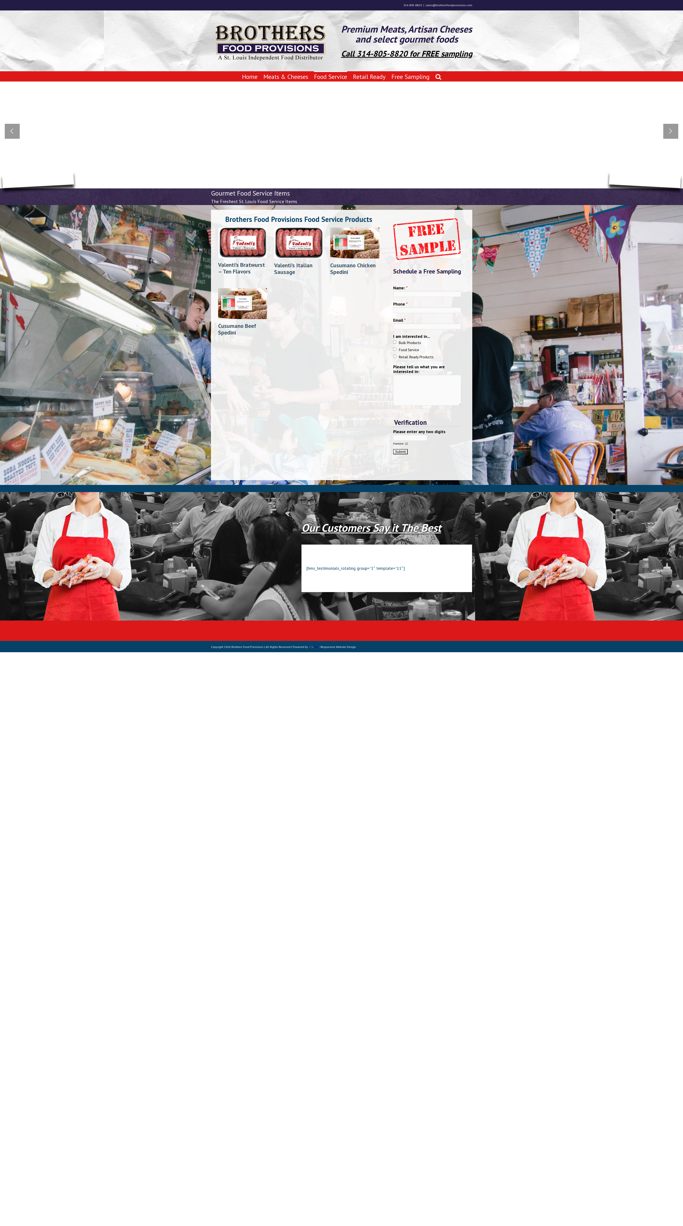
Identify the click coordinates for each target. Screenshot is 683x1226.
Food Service (409, 349)
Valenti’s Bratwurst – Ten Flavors (241, 268)
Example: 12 (400, 443)
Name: (400, 288)
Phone (400, 304)
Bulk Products (410, 342)
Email (399, 320)
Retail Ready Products (416, 356)
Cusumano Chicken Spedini (353, 269)
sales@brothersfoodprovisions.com (448, 5)
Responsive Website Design (338, 647)
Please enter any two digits (419, 431)
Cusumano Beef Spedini (237, 329)
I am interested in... (411, 336)
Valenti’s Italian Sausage (293, 269)
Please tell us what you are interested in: (419, 369)
